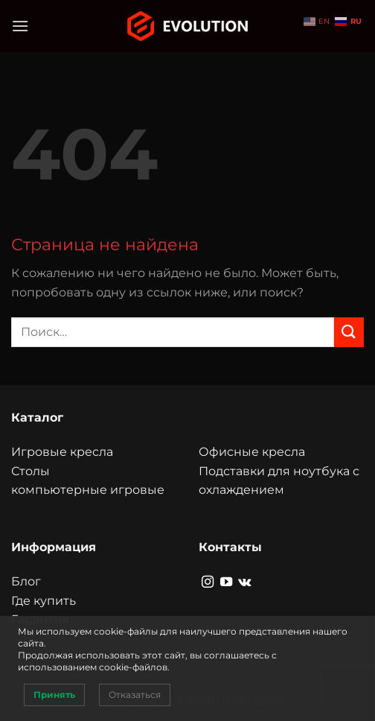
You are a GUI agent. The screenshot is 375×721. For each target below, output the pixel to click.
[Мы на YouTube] (226, 582)
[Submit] (349, 331)
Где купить (43, 601)
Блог (26, 581)
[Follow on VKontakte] (244, 582)
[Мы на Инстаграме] (208, 582)
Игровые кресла (62, 452)
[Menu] (20, 25)
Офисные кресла (252, 452)
